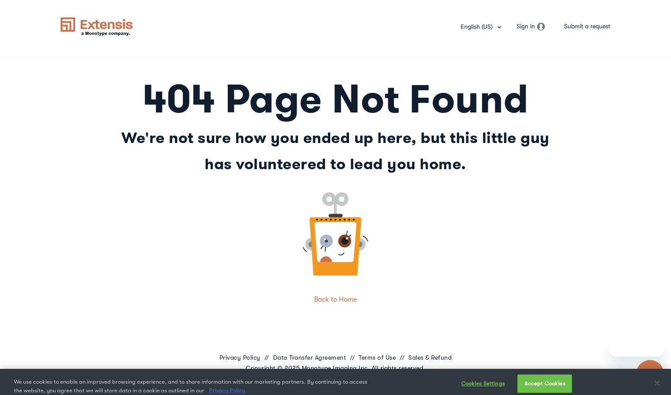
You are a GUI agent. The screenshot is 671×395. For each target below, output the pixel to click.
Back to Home (335, 299)
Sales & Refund (430, 357)
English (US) (477, 26)
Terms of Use (377, 357)
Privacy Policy (239, 357)
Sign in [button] (526, 26)
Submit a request (587, 26)
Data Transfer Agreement (309, 357)
